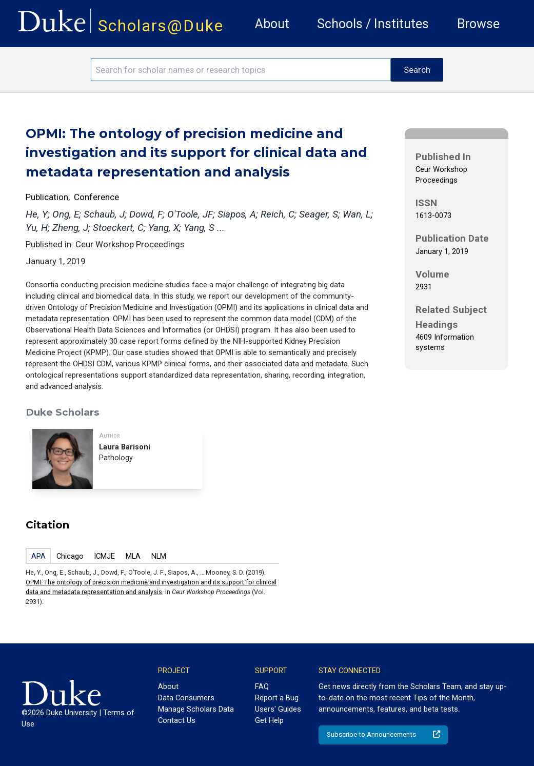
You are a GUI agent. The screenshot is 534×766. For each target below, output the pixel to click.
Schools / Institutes (373, 23)
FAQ (262, 686)
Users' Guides (278, 709)
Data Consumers (186, 697)
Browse (478, 23)
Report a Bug (277, 697)
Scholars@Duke (161, 25)
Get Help (269, 720)
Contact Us (176, 720)
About (272, 23)
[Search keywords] (241, 69)
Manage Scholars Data (196, 709)
